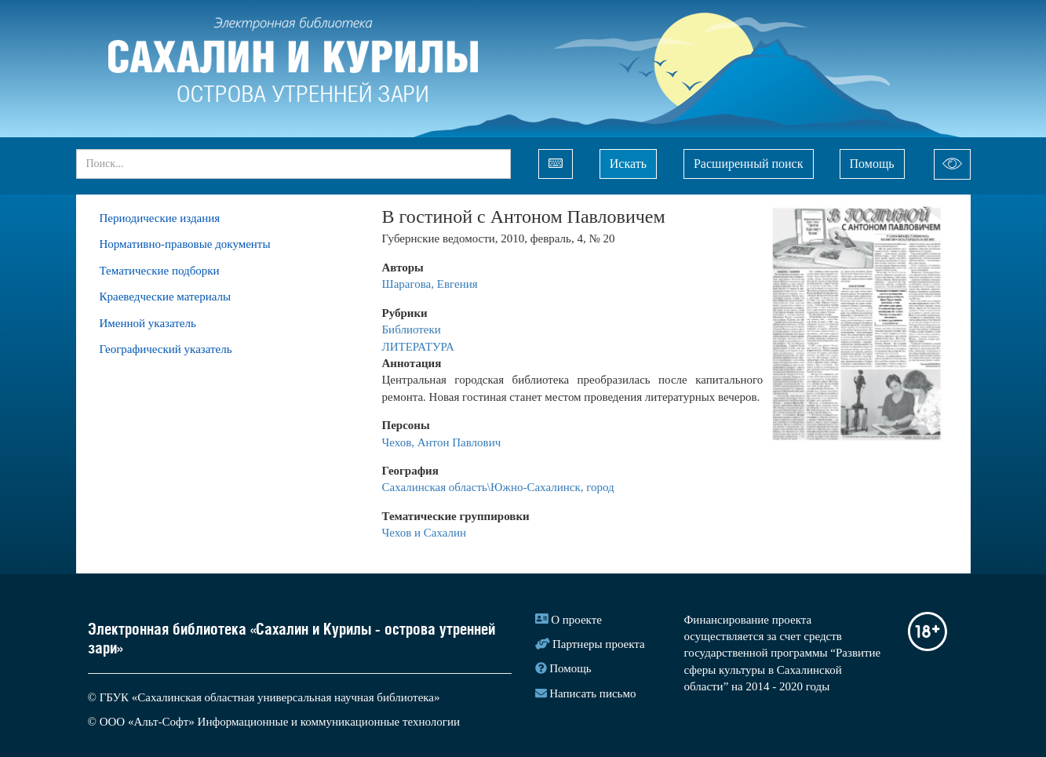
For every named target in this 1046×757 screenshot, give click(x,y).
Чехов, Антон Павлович (441, 442)
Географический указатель (166, 349)
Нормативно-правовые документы (185, 244)
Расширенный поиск (749, 163)
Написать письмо (592, 693)
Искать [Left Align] (628, 163)
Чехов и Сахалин (424, 532)
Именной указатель (148, 323)
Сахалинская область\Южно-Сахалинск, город (498, 487)
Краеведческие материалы (165, 296)
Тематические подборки (160, 270)
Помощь (872, 163)
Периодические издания (160, 218)
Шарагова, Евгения (430, 284)
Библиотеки (413, 329)
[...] (293, 164)
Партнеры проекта (598, 644)
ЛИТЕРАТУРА (418, 346)
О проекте (576, 619)
